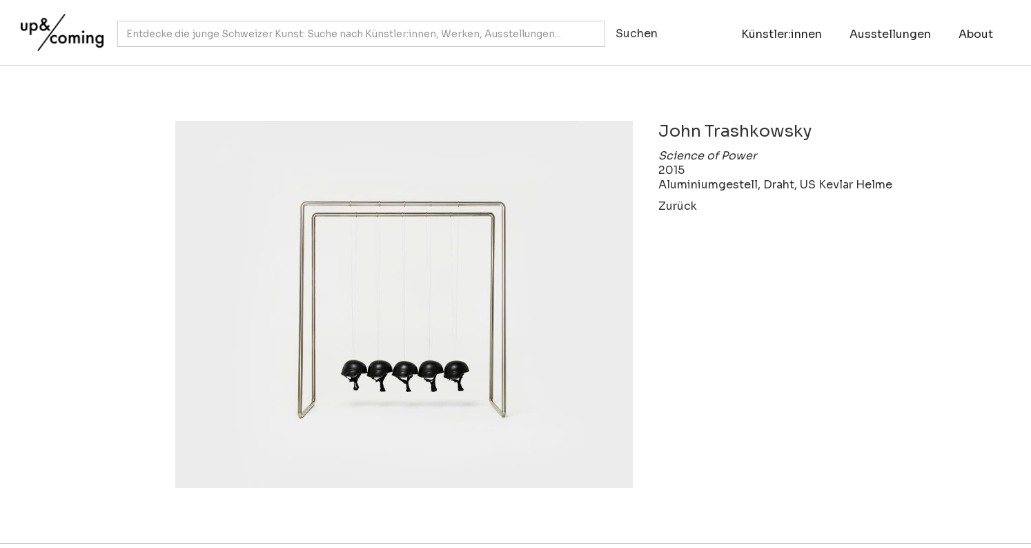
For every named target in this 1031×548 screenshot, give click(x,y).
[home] (59, 25)
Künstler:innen (781, 34)
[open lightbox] (387, 304)
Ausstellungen (890, 34)
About (976, 34)
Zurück (677, 206)
